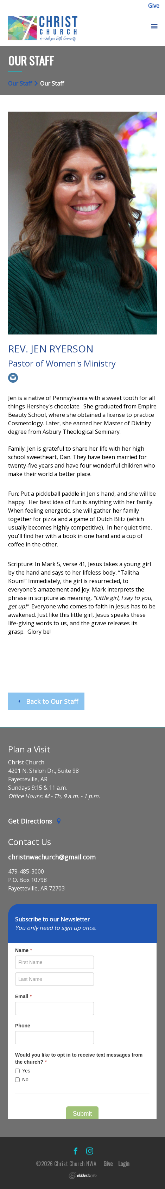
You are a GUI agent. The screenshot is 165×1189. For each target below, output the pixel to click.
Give (153, 6)
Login (123, 1163)
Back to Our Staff (47, 701)
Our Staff (20, 83)
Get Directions (35, 821)
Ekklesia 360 (83, 1175)
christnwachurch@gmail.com (52, 857)
